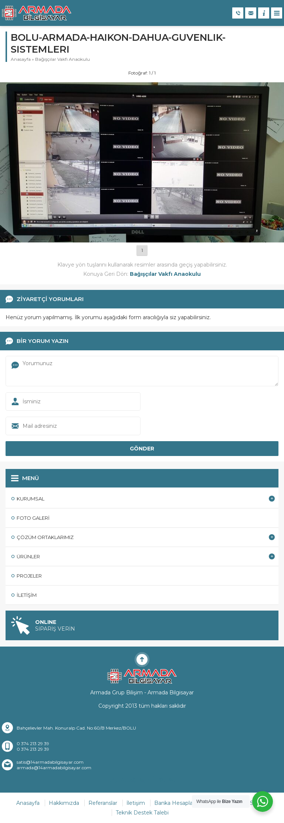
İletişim (135, 803)
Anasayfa (21, 59)
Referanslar (102, 803)
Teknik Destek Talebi (142, 812)
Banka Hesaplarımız (179, 803)
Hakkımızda (64, 803)
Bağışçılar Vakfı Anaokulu (62, 59)
